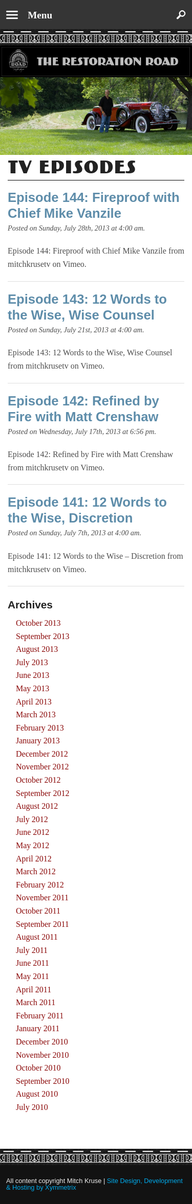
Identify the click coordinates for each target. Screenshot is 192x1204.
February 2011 (39, 1015)
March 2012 (36, 871)
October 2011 (38, 910)
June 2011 (32, 963)
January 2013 (38, 740)
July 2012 (32, 819)
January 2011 (37, 1028)
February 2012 (40, 884)
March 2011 (35, 1002)
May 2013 (32, 688)
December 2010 (42, 1041)
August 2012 (37, 806)
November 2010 (42, 1055)
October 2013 (38, 623)
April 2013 (34, 701)
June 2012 (32, 832)
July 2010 (32, 1107)
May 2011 (32, 976)
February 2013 (40, 727)
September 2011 (42, 924)
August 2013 (37, 649)
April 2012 (34, 858)
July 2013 (32, 662)
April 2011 (33, 989)
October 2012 (38, 780)
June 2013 (32, 675)
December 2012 (42, 753)
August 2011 (37, 937)
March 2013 (36, 714)
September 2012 (42, 793)
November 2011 (42, 897)
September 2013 (42, 636)
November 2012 (42, 766)
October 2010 (38, 1067)
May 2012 (32, 845)
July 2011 (32, 950)
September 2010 (42, 1081)
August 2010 (37, 1093)
